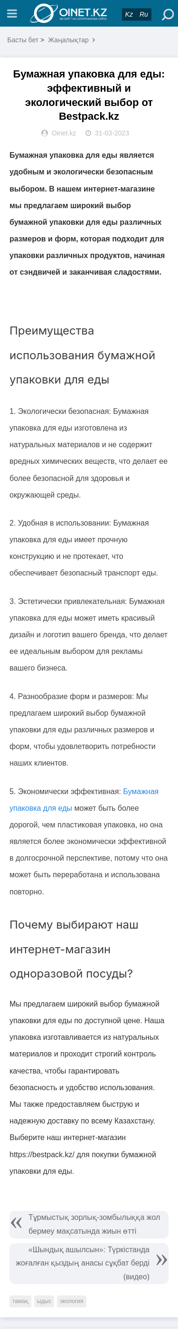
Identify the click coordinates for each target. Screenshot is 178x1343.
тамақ (20, 1301)
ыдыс (44, 1301)
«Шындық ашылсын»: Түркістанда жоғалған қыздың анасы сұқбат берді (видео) (83, 1263)
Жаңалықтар (68, 40)
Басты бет (22, 40)
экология (71, 1301)
